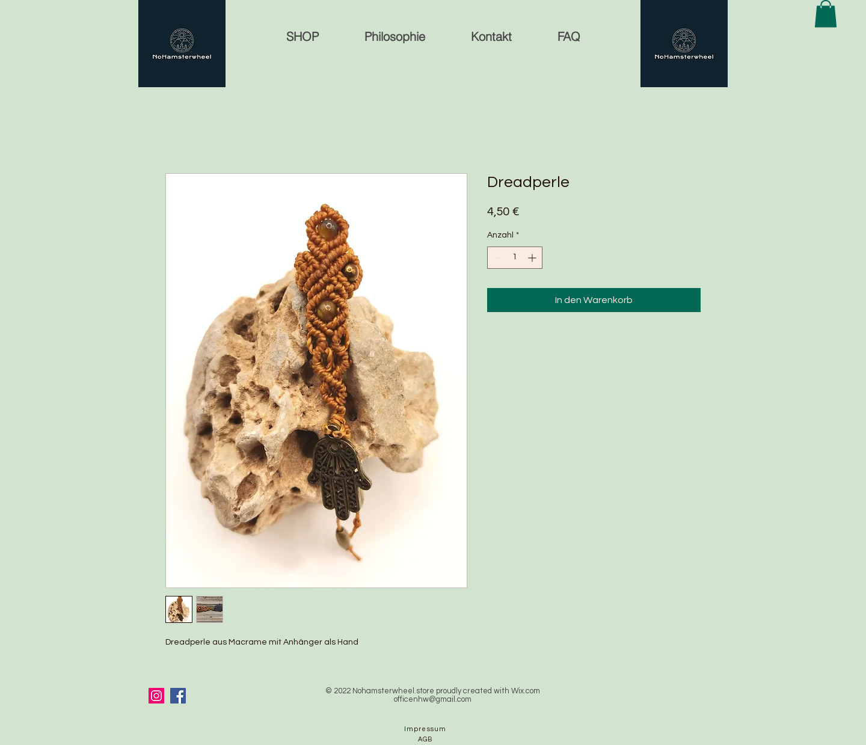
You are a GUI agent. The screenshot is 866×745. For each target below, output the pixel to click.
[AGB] (426, 739)
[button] (825, 13)
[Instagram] (156, 696)
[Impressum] (426, 729)
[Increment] (533, 257)
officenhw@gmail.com (432, 699)
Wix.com (525, 691)
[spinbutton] (515, 257)
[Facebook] (178, 696)
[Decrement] (496, 257)
